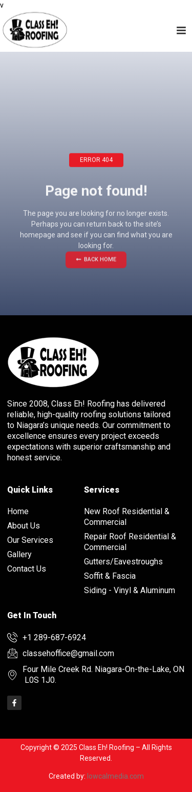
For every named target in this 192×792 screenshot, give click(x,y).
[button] (181, 28)
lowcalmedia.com (115, 776)
